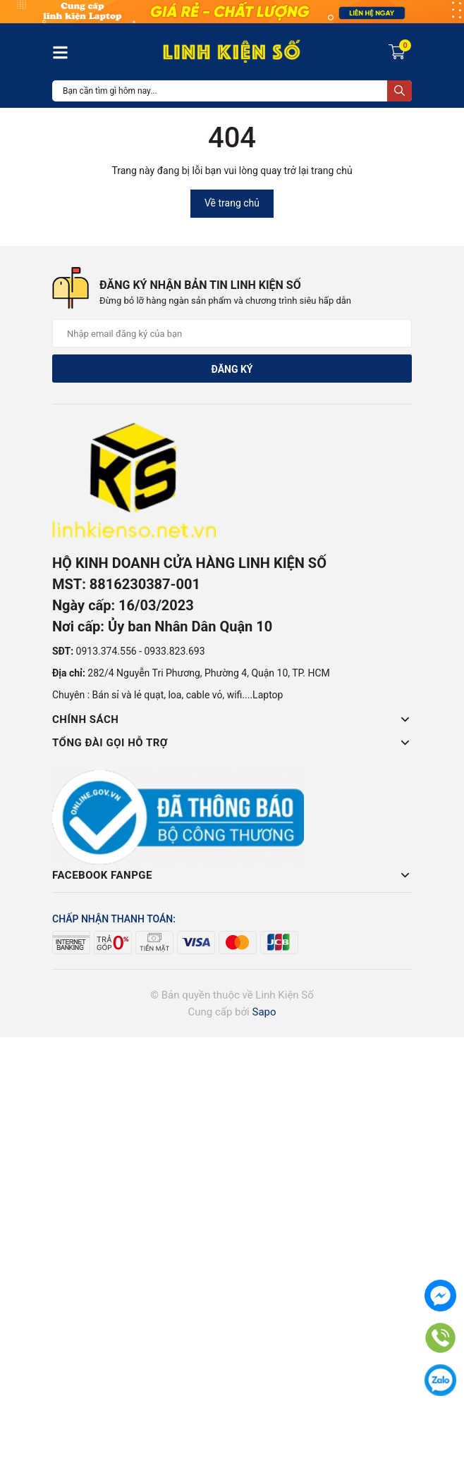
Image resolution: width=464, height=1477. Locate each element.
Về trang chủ (232, 203)
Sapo (264, 1012)
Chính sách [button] (232, 719)
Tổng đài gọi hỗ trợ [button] (232, 742)
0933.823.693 (174, 651)
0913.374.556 (106, 651)
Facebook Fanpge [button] (232, 875)
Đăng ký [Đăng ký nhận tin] (231, 369)
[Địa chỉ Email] (232, 333)
